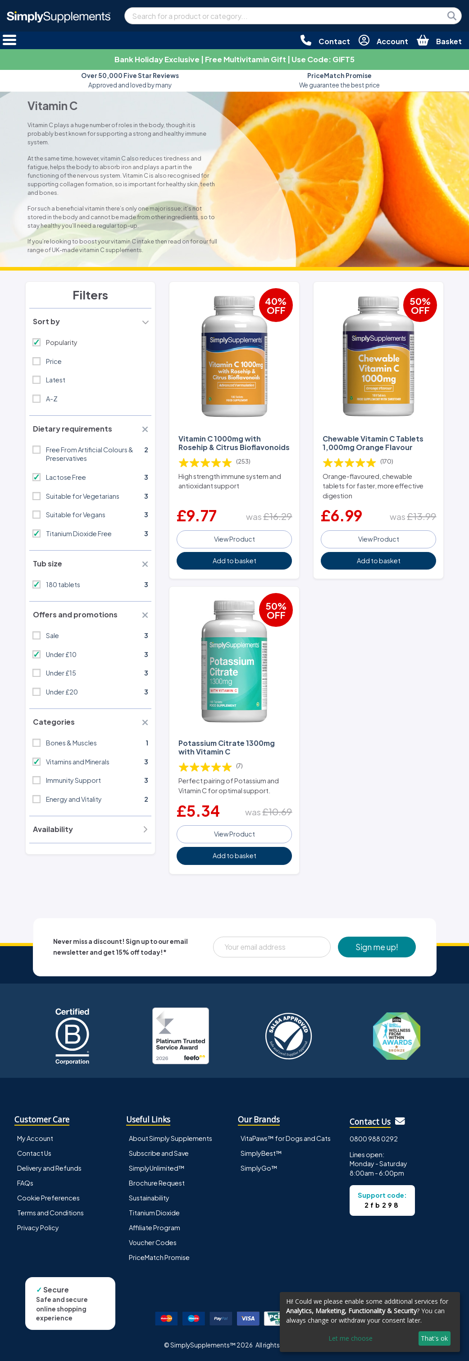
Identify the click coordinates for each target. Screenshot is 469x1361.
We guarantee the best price (339, 80)
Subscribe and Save (159, 1153)
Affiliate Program (154, 1227)
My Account (35, 1138)
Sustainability (149, 1198)
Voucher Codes (153, 1242)
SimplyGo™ (259, 1168)
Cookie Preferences (48, 1198)
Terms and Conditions (50, 1213)
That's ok (434, 1338)
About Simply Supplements (170, 1138)
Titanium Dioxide (154, 1213)
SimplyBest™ (261, 1153)
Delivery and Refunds (49, 1168)
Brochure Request (157, 1183)
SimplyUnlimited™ (157, 1168)
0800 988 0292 (374, 1139)
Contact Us (34, 1153)
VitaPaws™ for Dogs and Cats (286, 1138)
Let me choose (350, 1338)
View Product (234, 539)
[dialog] (370, 1322)
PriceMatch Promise (159, 1257)
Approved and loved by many (130, 80)
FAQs (25, 1183)
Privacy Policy (38, 1227)
